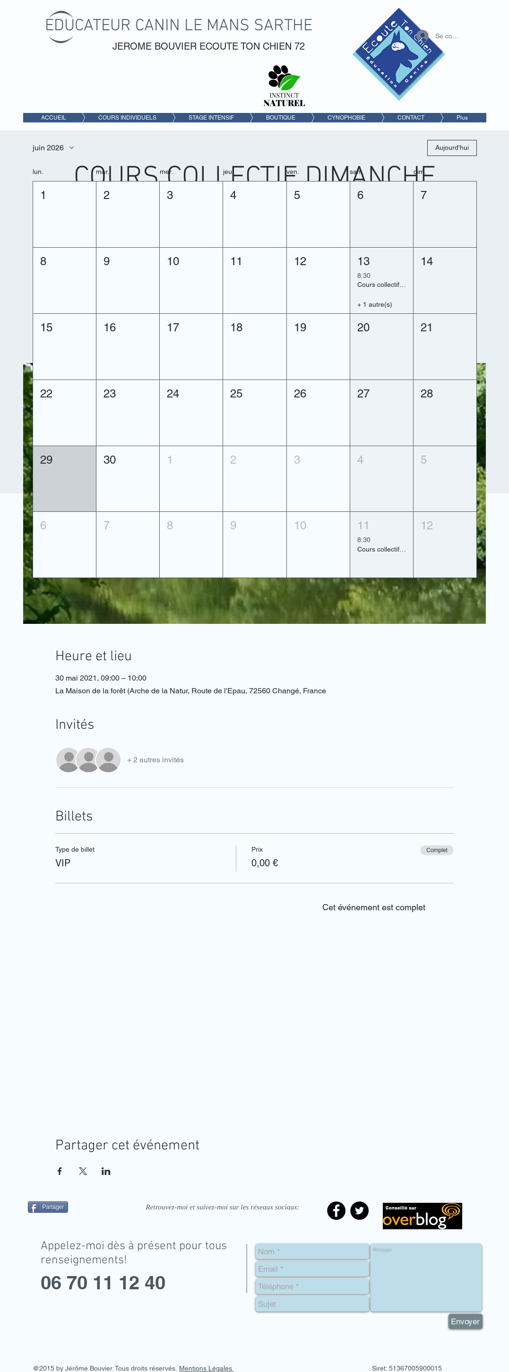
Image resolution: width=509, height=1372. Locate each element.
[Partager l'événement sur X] (82, 1171)
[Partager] (48, 1207)
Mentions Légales (206, 1368)
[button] (64, 214)
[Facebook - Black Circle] (336, 1210)
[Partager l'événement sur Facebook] (59, 1171)
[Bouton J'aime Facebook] (87, 1228)
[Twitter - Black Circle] (359, 1210)
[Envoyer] (466, 1321)
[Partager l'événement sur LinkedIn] (106, 1171)
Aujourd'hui (452, 147)
